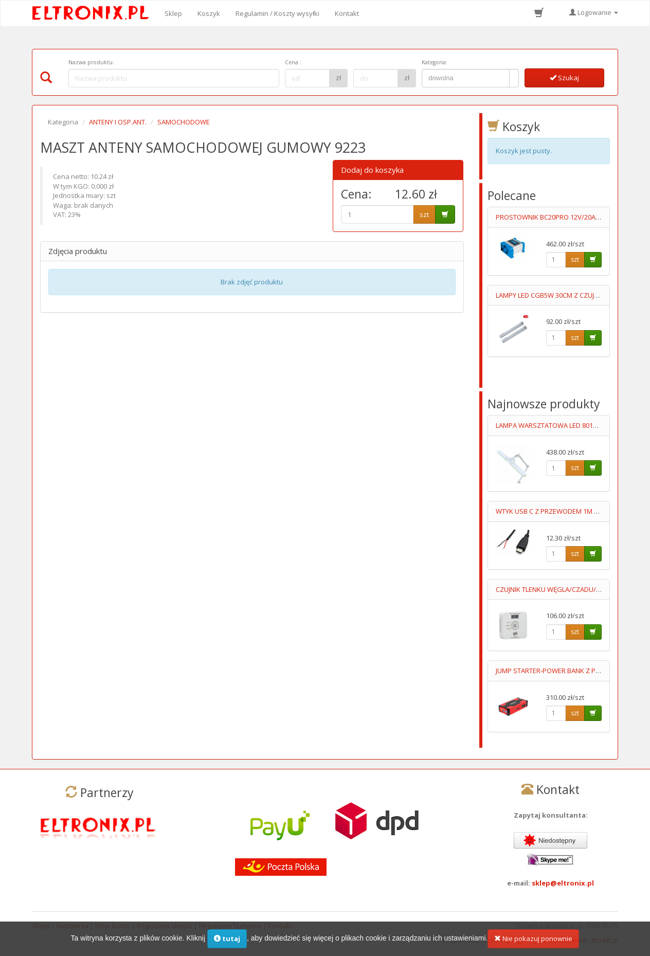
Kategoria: (434, 62)
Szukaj (564, 77)
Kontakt (347, 13)
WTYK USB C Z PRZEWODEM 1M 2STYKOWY (562, 511)
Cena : (293, 62)
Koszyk (208, 13)
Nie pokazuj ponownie (533, 944)
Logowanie (593, 12)
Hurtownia (72, 925)
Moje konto (112, 925)
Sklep (173, 13)
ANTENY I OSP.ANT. (118, 122)
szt (424, 214)
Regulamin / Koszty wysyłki (277, 13)
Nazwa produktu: (91, 62)
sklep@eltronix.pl (563, 883)
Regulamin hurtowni (230, 925)
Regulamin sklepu (164, 925)
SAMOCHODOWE (183, 122)
